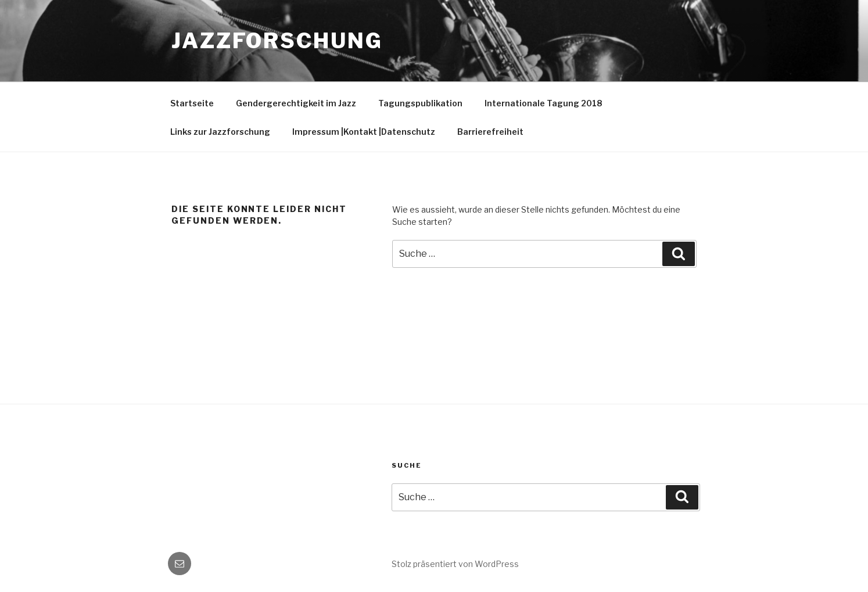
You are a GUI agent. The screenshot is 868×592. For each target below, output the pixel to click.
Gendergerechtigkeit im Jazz (296, 103)
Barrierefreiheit (490, 132)
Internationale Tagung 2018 (543, 103)
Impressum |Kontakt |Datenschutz (363, 132)
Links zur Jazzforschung (220, 132)
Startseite (192, 103)
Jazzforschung (276, 40)
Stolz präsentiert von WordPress (455, 564)
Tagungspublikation (420, 103)
